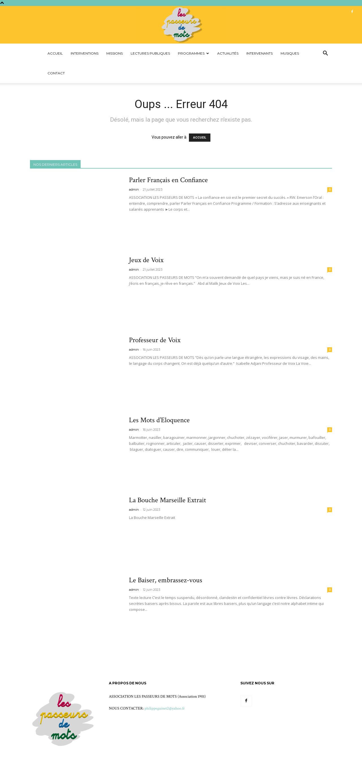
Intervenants (259, 53)
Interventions (84, 53)
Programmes (193, 53)
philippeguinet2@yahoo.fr (165, 708)
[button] (325, 54)
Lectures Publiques (150, 53)
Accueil (55, 53)
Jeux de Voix (146, 260)
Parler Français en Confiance (168, 180)
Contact (56, 73)
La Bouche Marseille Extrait (167, 500)
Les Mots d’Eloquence (159, 420)
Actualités (227, 53)
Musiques (290, 53)
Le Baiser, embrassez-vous (165, 580)
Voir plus (141, 220)
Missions (114, 53)
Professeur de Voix (154, 340)
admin (134, 189)
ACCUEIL (199, 137)
